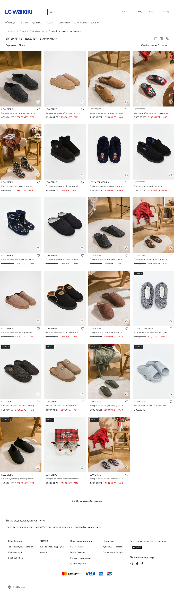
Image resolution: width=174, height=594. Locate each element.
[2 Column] (155, 39)
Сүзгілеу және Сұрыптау (155, 45)
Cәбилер (64, 22)
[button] (20, 103)
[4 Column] (161, 39)
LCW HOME (80, 22)
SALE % (95, 22)
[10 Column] (167, 39)
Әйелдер (10, 22)
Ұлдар (50, 22)
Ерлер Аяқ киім (37, 31)
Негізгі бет (10, 31)
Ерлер (24, 22)
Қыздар (37, 22)
